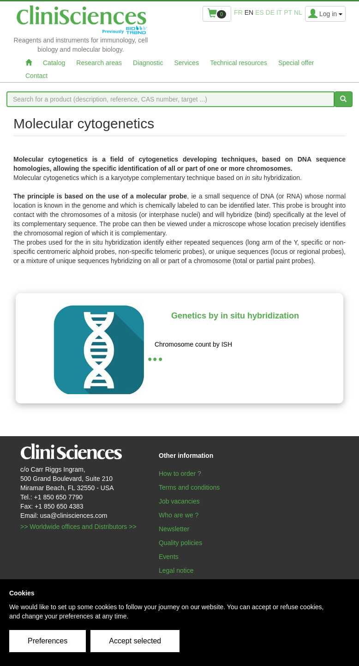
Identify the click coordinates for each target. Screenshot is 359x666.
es (259, 12)
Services (186, 62)
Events (169, 556)
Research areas (99, 62)
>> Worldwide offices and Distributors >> (78, 526)
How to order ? (180, 473)
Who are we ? (178, 515)
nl (298, 12)
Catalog (54, 62)
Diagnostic (148, 62)
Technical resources (238, 62)
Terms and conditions (189, 487)
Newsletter (174, 529)
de (270, 12)
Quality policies (180, 542)
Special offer (296, 62)
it (279, 12)
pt (288, 12)
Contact (36, 75)
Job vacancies (179, 501)
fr (238, 12)
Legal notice (176, 570)
